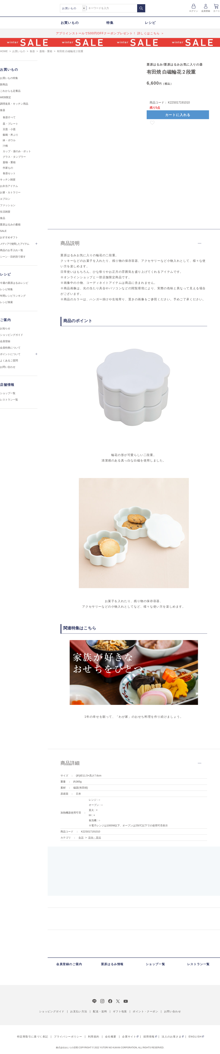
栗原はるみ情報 (112, 964)
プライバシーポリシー (68, 1036)
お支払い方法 (78, 1011)
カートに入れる (178, 115)
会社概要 (110, 1036)
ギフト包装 (120, 1011)
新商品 (4, 84)
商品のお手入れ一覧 (11, 250)
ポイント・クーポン (145, 1011)
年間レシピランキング (13, 295)
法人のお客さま (172, 1036)
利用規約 (93, 1036)
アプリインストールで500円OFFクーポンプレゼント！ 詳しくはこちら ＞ (110, 33)
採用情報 (149, 1036)
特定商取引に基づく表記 (32, 1036)
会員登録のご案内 (69, 964)
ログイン (193, 11)
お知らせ (5, 328)
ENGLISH (195, 1036)
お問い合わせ (7, 366)
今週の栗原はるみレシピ (14, 282)
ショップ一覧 (7, 393)
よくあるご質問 (9, 360)
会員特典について (10, 347)
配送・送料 (100, 1011)
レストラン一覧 (9, 399)
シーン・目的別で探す (13, 256)
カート (216, 11)
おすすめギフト (9, 237)
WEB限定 (5, 97)
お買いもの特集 (9, 78)
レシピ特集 (6, 289)
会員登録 (205, 11)
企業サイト (129, 1036)
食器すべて (9, 117)
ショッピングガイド (11, 334)
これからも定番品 (10, 90)
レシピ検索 (6, 302)
